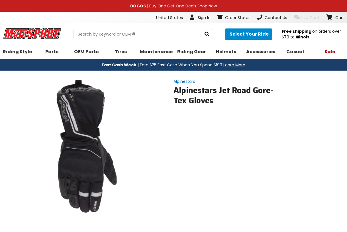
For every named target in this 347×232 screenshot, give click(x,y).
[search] (207, 34)
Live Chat (306, 17)
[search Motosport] (143, 34)
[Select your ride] (248, 34)
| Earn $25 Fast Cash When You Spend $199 (173, 65)
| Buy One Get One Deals (173, 6)
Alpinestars (184, 81)
